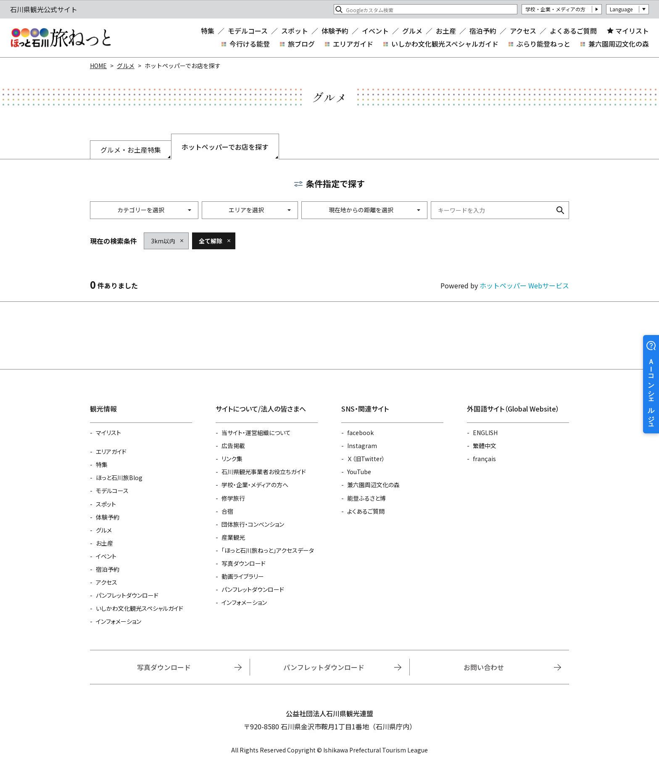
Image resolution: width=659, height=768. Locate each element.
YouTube (359, 471)
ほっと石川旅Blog (119, 477)
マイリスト (632, 30)
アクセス (523, 30)
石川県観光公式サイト (60, 37)
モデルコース (248, 30)
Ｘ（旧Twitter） (366, 458)
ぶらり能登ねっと (543, 44)
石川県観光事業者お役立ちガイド (263, 471)
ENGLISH (485, 432)
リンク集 (232, 458)
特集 (207, 30)
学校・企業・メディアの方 (555, 9)
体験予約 (335, 30)
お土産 (446, 30)
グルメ (412, 30)
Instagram (362, 445)
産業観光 (233, 537)
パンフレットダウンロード (127, 595)
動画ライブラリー (242, 576)
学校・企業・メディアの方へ (254, 484)
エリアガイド (353, 44)
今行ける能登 (249, 44)
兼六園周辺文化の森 (618, 44)
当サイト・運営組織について (256, 432)
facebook (360, 432)
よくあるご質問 (573, 30)
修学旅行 (233, 498)
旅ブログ (301, 44)
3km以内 (163, 241)
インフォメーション (118, 621)
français (484, 458)
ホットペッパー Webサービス (524, 285)
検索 (560, 210)
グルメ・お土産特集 (130, 150)
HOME (98, 65)
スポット (294, 30)
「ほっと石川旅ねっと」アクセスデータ (267, 550)
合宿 (227, 511)
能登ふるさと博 (366, 498)
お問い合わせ (484, 667)
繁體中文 (484, 445)
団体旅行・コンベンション (252, 524)
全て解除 (210, 241)
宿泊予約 (482, 30)
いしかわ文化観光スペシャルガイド (444, 44)
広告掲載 (233, 445)
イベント (375, 30)
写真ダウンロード (243, 563)
